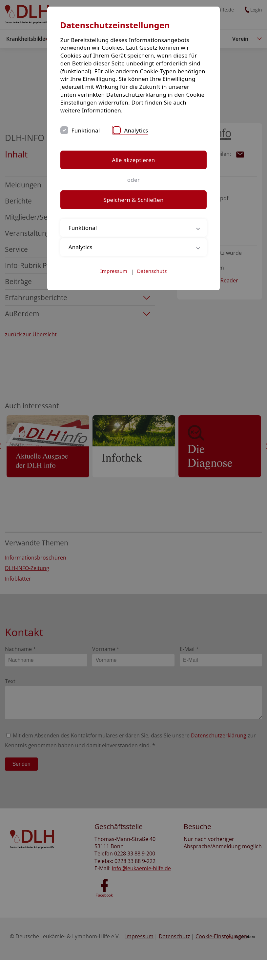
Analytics (141, 130)
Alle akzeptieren (133, 160)
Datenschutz (152, 271)
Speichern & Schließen (133, 200)
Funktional (90, 130)
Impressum (114, 271)
